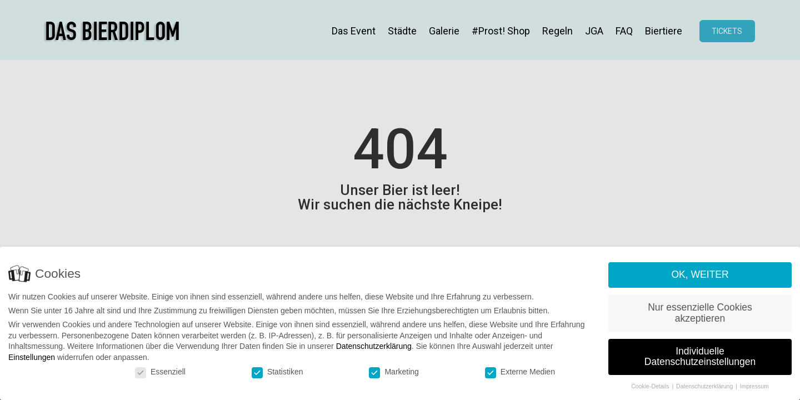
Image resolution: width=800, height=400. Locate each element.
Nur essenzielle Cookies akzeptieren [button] (700, 313)
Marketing (393, 371)
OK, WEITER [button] (699, 275)
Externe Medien (520, 371)
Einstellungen (31, 357)
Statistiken (277, 371)
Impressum (754, 386)
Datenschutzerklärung (374, 346)
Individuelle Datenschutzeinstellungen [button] (700, 357)
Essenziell (160, 371)
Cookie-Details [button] (651, 386)
